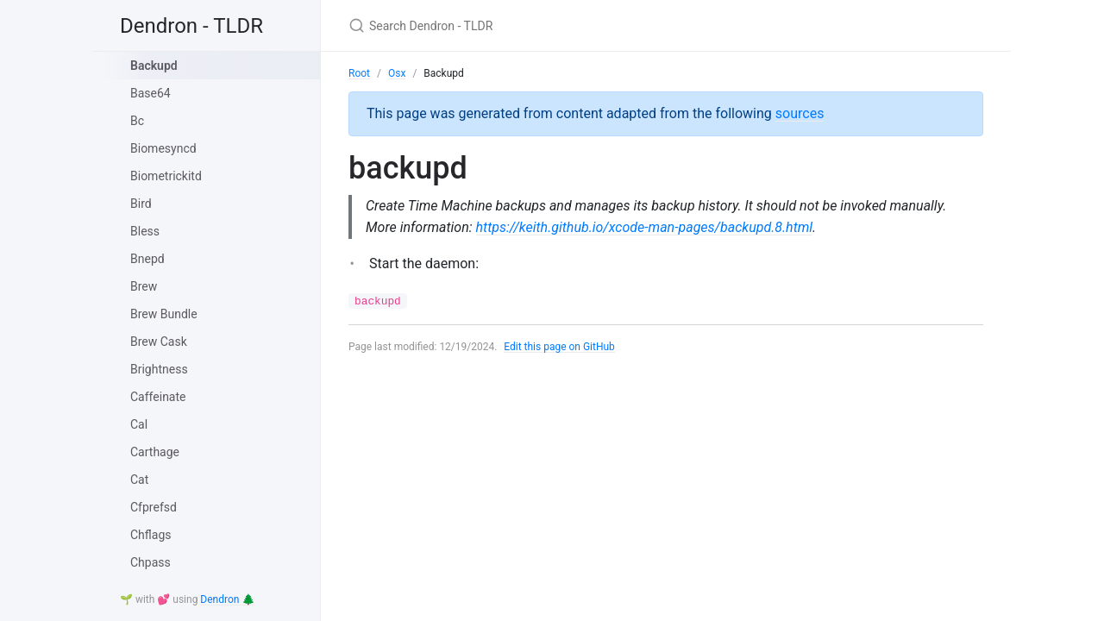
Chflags (150, 535)
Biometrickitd (166, 176)
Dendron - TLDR (191, 26)
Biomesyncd (163, 148)
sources (800, 113)
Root (359, 73)
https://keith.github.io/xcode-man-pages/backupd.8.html (644, 227)
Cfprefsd (153, 507)
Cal (138, 424)
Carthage (154, 452)
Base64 (150, 93)
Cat (139, 479)
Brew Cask (158, 341)
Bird (141, 203)
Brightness (159, 369)
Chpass (150, 562)
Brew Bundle (164, 314)
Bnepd (147, 259)
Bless (145, 231)
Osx (396, 73)
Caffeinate (157, 397)
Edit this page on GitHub (559, 347)
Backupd (154, 65)
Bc (137, 121)
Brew (143, 286)
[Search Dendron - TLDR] (552, 25)
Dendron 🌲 (227, 599)
